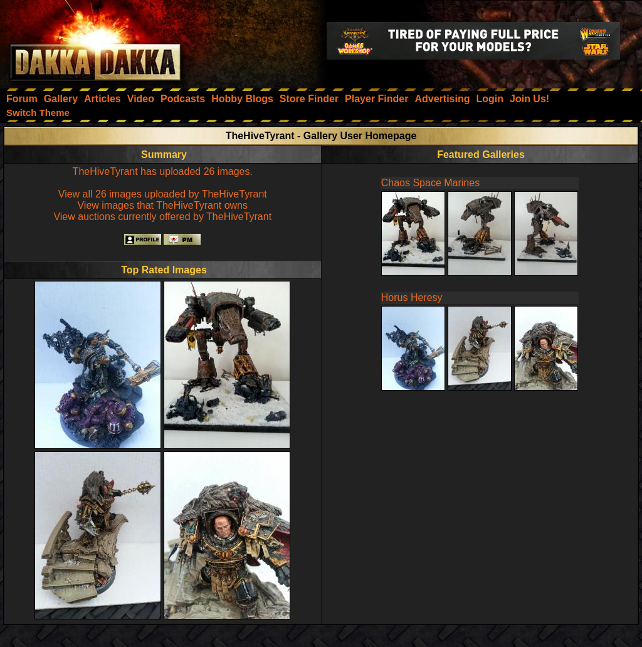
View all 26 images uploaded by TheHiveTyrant (162, 194)
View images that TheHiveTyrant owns (162, 205)
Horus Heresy (412, 297)
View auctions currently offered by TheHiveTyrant (162, 216)
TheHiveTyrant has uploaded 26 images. (163, 171)
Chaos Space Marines (430, 182)
